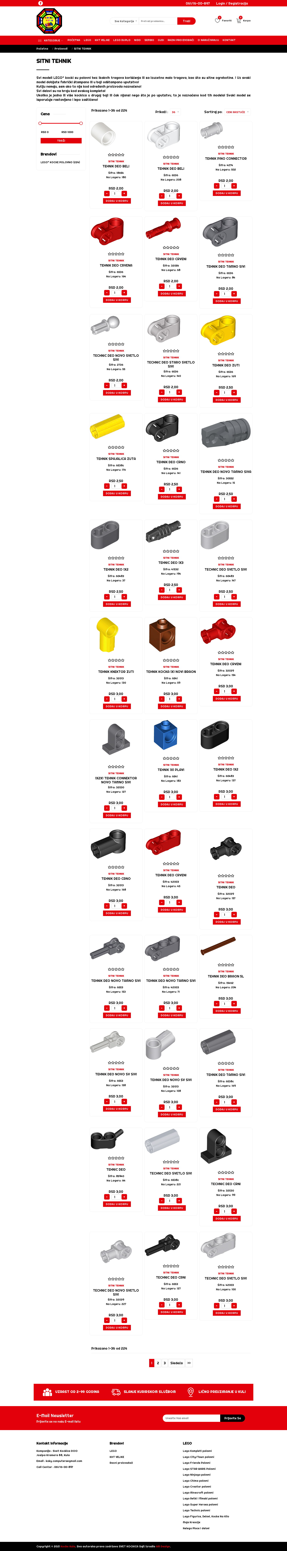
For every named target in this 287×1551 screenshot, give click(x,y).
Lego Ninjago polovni (196, 1474)
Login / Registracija (232, 3)
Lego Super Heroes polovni (200, 1504)
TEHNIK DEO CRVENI (171, 259)
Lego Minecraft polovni (198, 1492)
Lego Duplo (122, 40)
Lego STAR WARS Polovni (199, 1469)
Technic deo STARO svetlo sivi (171, 364)
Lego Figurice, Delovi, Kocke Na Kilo (206, 1516)
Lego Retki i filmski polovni (200, 1498)
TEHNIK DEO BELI (115, 166)
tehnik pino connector (226, 158)
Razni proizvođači (181, 40)
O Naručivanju (208, 40)
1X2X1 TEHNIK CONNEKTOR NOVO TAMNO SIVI (116, 780)
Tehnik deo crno (116, 878)
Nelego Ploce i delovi (196, 1528)
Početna (74, 40)
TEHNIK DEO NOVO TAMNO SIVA (225, 472)
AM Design (163, 1546)
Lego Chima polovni (195, 1480)
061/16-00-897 (198, 3)
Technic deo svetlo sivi (226, 569)
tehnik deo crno (171, 462)
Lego (87, 40)
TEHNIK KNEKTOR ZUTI (116, 672)
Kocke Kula (68, 1546)
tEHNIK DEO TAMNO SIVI (225, 1075)
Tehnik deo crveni (171, 875)
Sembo (149, 40)
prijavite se (232, 1418)
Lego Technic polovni (196, 1510)
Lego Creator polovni (197, 1486)
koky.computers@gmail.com (64, 1461)
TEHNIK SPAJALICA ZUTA (116, 459)
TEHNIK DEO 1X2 (225, 769)
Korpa (243, 20)
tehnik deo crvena (116, 265)
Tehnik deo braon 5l (226, 976)
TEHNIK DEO (225, 887)
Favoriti (223, 20)
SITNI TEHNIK (116, 161)
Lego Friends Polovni (196, 1462)
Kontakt (229, 40)
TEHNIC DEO (116, 1169)
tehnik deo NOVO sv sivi (116, 1074)
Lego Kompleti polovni (197, 1451)
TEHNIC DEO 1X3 (170, 563)
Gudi (161, 40)
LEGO (113, 1451)
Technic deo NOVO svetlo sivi (116, 357)
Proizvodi (61, 48)
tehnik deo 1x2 (115, 569)
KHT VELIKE (102, 40)
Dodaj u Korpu (117, 201)
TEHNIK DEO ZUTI (226, 365)
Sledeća (176, 1363)
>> (189, 1363)
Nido (137, 40)
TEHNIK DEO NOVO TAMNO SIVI (116, 981)
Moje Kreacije (191, 1522)
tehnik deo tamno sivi (225, 266)
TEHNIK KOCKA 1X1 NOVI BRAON (171, 672)
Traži (61, 140)
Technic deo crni (226, 1184)
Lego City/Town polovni (198, 1457)
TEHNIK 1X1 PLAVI (171, 770)
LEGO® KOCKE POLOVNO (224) (60, 162)
